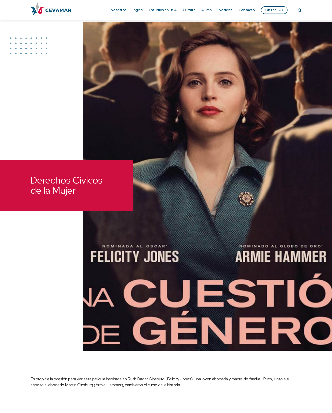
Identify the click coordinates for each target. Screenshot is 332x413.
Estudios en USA (163, 10)
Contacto (247, 10)
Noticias (225, 10)
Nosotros (119, 10)
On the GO (274, 10)
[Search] (300, 11)
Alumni (207, 10)
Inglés (138, 10)
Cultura (189, 10)
